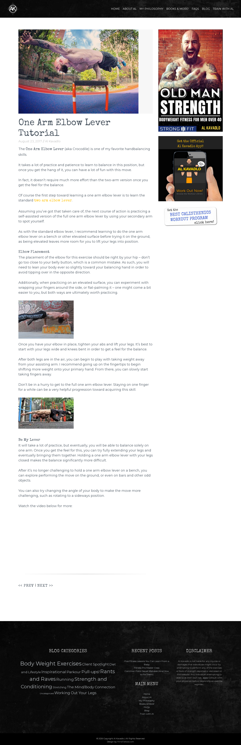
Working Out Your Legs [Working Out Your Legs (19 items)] (75, 693)
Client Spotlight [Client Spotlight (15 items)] (95, 664)
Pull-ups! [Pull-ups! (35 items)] (90, 671)
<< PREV (26, 586)
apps (205, 677)
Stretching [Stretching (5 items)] (59, 687)
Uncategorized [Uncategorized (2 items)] (47, 693)
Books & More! (177, 8)
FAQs (195, 8)
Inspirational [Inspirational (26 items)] (53, 671)
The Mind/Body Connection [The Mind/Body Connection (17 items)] (91, 687)
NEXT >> (45, 586)
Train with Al (223, 8)
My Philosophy (151, 8)
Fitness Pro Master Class (146, 667)
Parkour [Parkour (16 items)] (74, 672)
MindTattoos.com (125, 741)
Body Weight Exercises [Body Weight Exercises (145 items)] (51, 663)
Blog (206, 8)
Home (115, 8)
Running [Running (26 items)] (65, 679)
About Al (130, 8)
